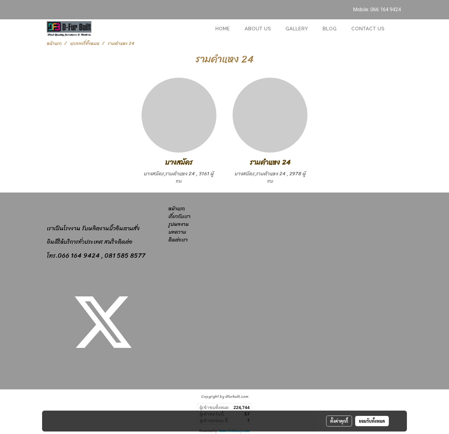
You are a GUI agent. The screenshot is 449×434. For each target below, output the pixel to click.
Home (222, 29)
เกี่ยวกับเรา (179, 216)
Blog (330, 29)
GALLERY (297, 29)
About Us (258, 29)
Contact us (367, 29)
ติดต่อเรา (178, 239)
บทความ (177, 232)
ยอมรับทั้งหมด (372, 421)
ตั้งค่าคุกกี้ (339, 421)
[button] (397, 28)
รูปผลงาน (178, 224)
